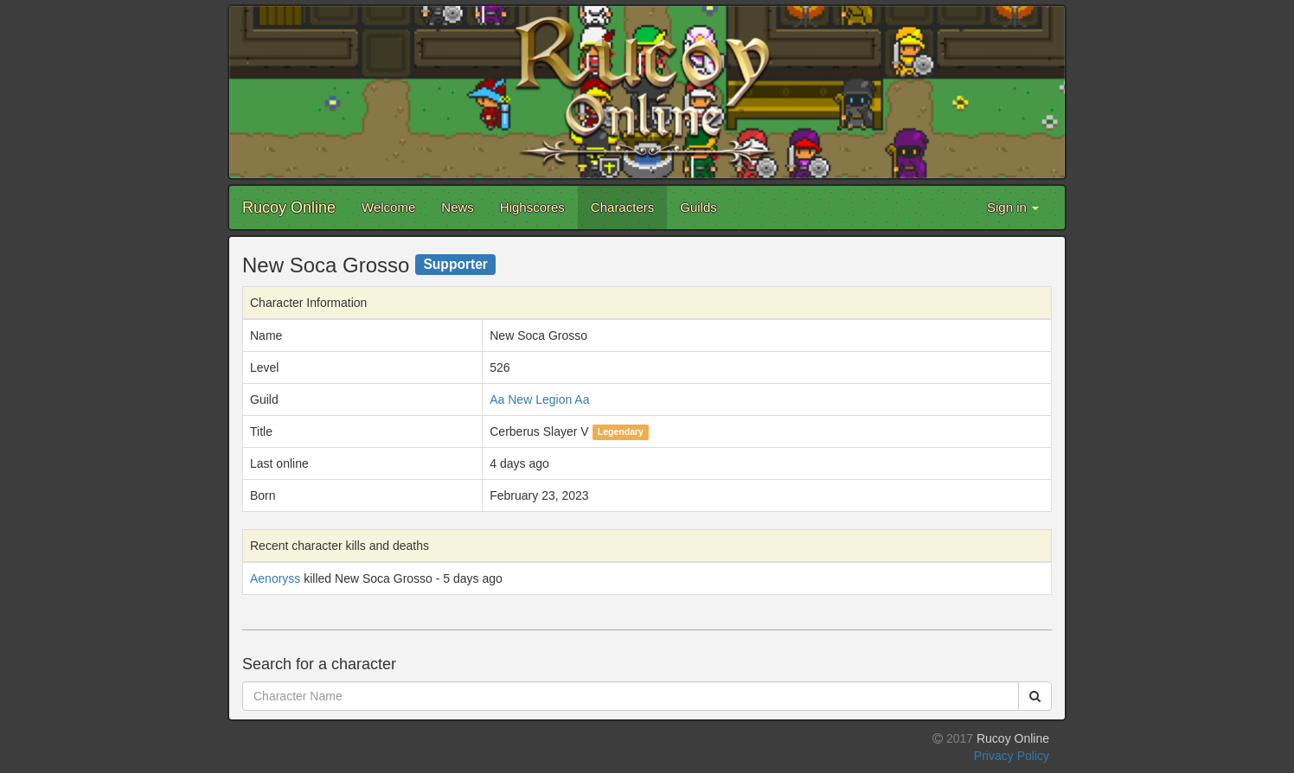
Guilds (698, 207)
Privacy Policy (1011, 756)
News (457, 207)
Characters (622, 207)
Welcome (388, 207)
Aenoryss (275, 578)
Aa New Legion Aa (539, 399)
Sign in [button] (1013, 207)
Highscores (532, 207)
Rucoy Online (289, 207)
